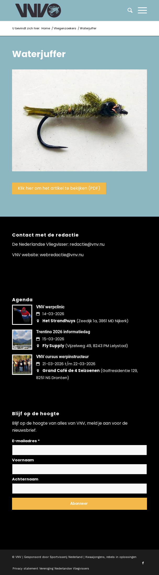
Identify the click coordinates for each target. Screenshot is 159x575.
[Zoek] (127, 10)
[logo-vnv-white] (66, 10)
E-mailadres (26, 440)
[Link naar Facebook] (143, 563)
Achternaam (25, 479)
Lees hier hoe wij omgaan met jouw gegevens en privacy (51, 516)
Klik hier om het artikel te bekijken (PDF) (59, 188)
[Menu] (140, 10)
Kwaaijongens (95, 557)
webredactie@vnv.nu (62, 255)
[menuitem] (140, 10)
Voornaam (23, 460)
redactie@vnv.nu (87, 244)
